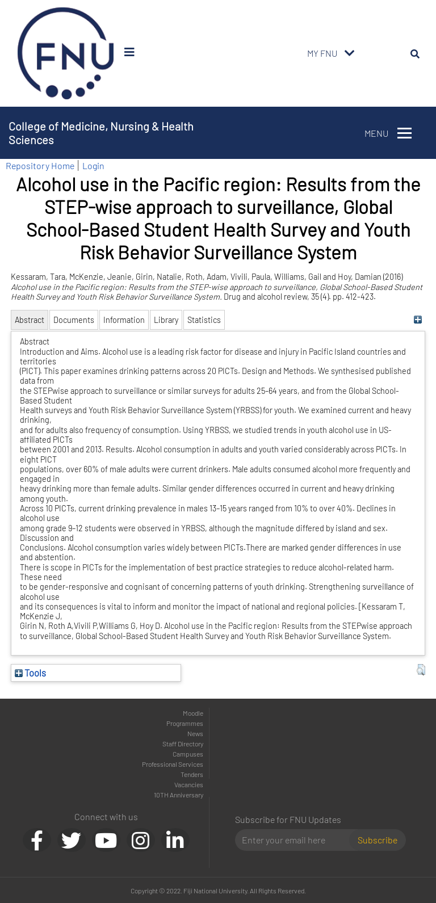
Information (124, 320)
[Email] (296, 840)
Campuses (188, 754)
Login (93, 165)
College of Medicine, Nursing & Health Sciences (101, 132)
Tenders (192, 774)
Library (166, 320)
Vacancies (188, 784)
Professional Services (172, 764)
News (195, 733)
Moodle (193, 713)
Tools (30, 672)
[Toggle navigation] (349, 53)
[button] (421, 669)
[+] (418, 320)
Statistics (204, 320)
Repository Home (40, 165)
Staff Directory (182, 743)
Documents (73, 320)
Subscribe (377, 839)
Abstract (29, 320)
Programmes (184, 723)
